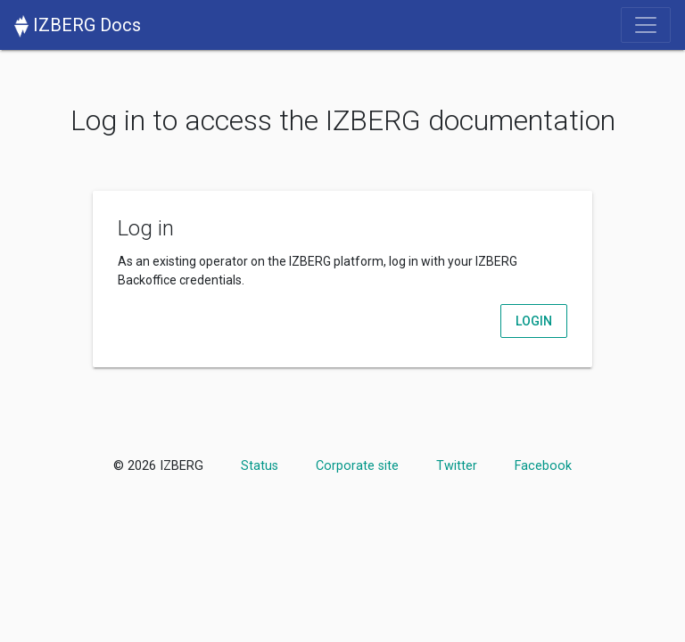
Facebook (543, 465)
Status (259, 465)
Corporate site (357, 465)
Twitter (456, 465)
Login (534, 321)
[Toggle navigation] (646, 25)
